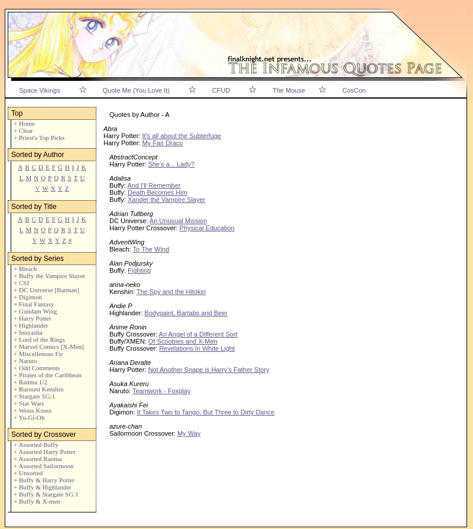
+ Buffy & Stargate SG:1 (46, 494)
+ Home (24, 123)
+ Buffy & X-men (37, 501)
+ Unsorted (28, 472)
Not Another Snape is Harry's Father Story (208, 369)
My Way (188, 433)
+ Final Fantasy (34, 304)
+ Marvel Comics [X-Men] (49, 346)
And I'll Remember (153, 185)
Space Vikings (39, 90)
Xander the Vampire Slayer (166, 199)
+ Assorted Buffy (36, 444)
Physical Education (207, 227)
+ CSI (21, 282)
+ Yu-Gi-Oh (29, 417)
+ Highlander (31, 325)
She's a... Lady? (171, 164)
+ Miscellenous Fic (38, 353)
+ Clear (23, 130)
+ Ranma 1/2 (30, 382)
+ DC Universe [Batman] (46, 289)
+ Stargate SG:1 (34, 396)
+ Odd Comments (37, 367)
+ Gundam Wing (35, 311)
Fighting (139, 270)
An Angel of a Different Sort (198, 334)
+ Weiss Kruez (32, 410)
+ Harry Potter (32, 318)
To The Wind (151, 249)
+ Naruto (25, 360)
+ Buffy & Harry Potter (44, 480)
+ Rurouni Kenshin (38, 389)
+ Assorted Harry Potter (45, 451)
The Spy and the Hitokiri (171, 291)
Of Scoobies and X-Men (183, 341)
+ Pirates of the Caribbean (48, 374)
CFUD (221, 90)
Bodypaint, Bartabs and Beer (186, 312)
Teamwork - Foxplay (161, 390)
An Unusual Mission (178, 220)
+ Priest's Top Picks (39, 137)
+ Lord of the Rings (39, 339)
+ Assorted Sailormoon (44, 465)
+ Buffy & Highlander (43, 487)
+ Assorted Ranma (37, 458)
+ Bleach (25, 268)
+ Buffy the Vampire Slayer (49, 275)
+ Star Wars (29, 403)
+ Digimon (28, 297)
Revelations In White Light (197, 348)
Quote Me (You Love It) (136, 90)
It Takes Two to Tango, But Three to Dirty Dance (205, 412)
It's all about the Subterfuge (181, 135)
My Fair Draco (162, 142)
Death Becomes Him (157, 192)
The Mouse (289, 90)
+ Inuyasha (28, 332)
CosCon (354, 90)
